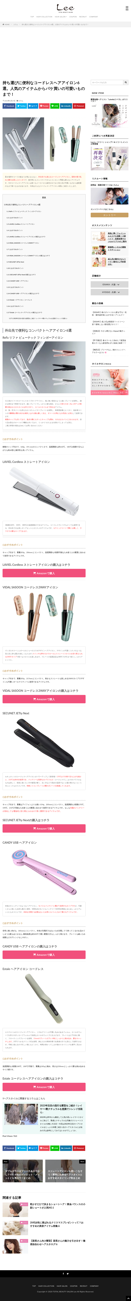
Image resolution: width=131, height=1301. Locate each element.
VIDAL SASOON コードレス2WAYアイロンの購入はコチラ (28, 256)
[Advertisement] (65, 53)
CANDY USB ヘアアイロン (18, 281)
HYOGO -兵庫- (109, 292)
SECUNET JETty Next (15, 262)
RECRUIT (83, 17)
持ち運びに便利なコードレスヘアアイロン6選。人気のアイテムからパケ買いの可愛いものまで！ (55, 24)
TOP (32, 17)
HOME (7, 24)
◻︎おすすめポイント (15, 218)
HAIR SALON (60, 17)
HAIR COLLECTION (44, 17)
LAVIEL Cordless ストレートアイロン (21, 224)
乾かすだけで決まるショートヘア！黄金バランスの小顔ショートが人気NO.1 (57, 1206)
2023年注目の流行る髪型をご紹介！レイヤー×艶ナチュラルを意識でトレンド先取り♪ (38, 318)
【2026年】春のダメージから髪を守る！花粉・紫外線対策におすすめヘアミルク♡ (109, 313)
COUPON (73, 17)
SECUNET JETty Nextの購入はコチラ (21, 275)
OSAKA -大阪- (110, 284)
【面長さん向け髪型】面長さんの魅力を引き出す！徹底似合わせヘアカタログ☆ (57, 1242)
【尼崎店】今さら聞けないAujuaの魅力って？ (108, 332)
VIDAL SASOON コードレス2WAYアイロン (23, 243)
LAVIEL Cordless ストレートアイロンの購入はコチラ (26, 237)
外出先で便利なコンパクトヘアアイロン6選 (22, 204)
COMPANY (93, 17)
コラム (15, 24)
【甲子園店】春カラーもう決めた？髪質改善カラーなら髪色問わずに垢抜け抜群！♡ (109, 341)
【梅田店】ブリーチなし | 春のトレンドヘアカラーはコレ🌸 (109, 351)
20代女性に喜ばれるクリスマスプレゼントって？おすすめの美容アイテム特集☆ (56, 1224)
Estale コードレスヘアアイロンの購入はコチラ (24, 312)
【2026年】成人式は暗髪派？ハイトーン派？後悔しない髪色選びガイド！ (108, 322)
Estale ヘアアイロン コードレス (19, 300)
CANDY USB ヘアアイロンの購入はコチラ (23, 293)
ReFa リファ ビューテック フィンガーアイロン (24, 211)
